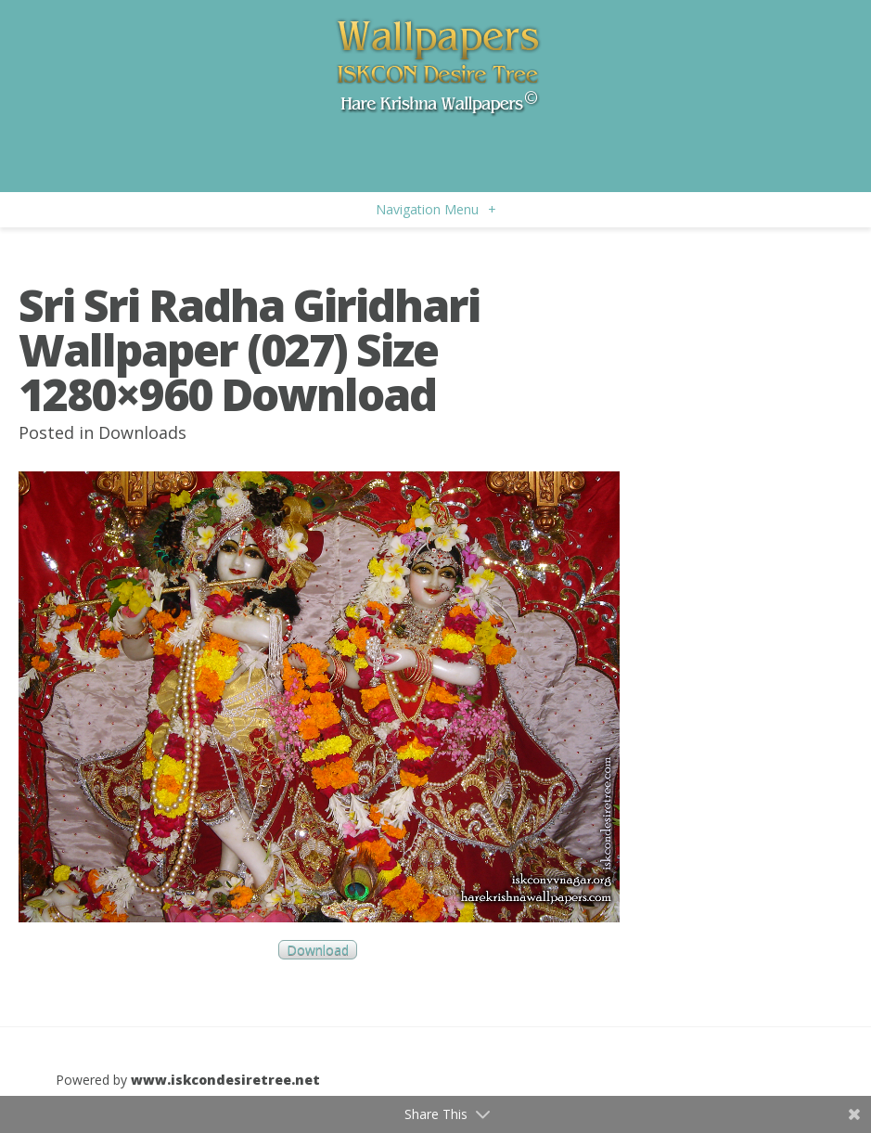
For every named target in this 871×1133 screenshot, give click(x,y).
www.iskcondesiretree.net (225, 1079)
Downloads (142, 432)
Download (318, 950)
